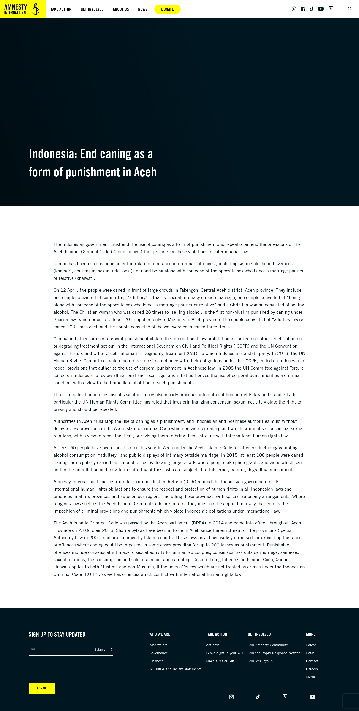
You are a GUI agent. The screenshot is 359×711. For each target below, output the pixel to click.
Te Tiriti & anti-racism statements (175, 669)
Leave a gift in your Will (224, 653)
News (142, 9)
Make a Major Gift (220, 661)
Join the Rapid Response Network (275, 653)
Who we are (158, 644)
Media (311, 677)
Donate (167, 9)
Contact (312, 661)
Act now (212, 644)
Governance (158, 653)
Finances (156, 661)
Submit (99, 649)
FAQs (310, 653)
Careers (312, 669)
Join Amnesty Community (268, 644)
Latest (311, 644)
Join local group (260, 661)
